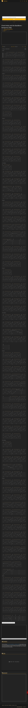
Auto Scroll (27, 691)
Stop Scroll (27, 693)
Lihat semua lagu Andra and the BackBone (8, 622)
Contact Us (13, 705)
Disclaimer (10, 705)
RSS (16, 705)
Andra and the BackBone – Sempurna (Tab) (13, 644)
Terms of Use (6, 705)
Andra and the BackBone (8, 29)
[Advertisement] (14, 10)
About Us (3, 705)
